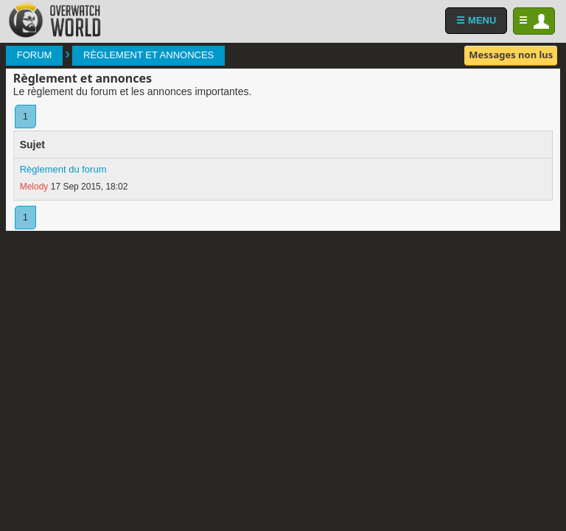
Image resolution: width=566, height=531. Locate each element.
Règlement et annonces (148, 54)
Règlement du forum (63, 169)
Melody (34, 186)
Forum (34, 54)
